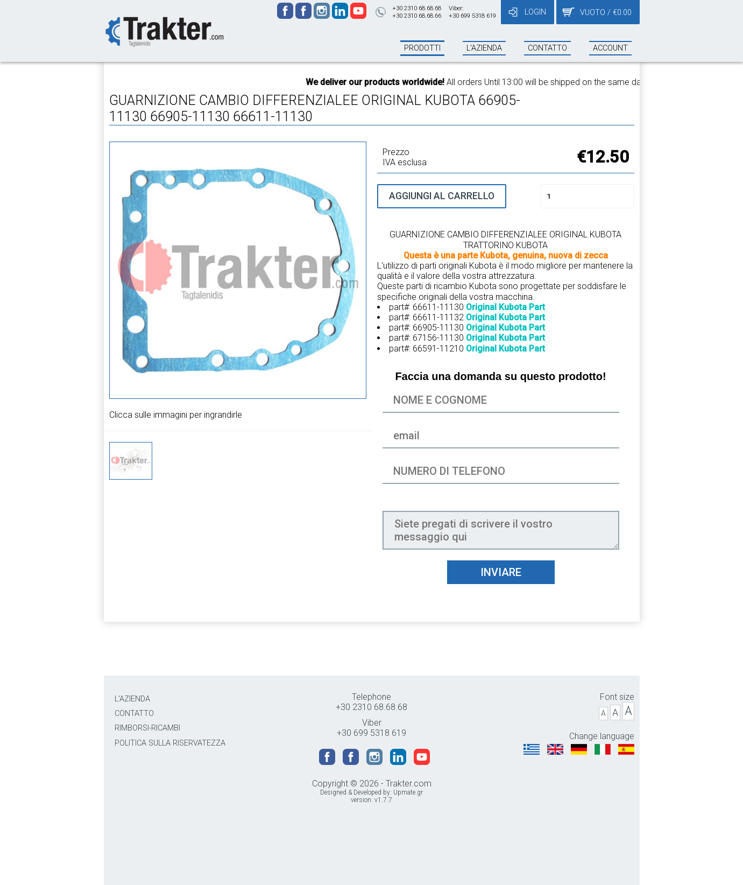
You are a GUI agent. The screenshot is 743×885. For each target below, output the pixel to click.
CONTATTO (134, 713)
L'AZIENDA (132, 699)
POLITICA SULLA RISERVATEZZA (170, 743)
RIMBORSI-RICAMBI (147, 728)
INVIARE (500, 572)
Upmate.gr (408, 792)
